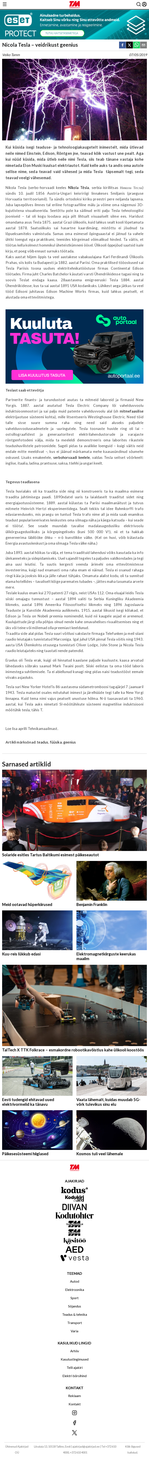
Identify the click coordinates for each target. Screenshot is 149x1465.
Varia (74, 1331)
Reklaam (74, 1396)
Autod (74, 1281)
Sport (74, 1298)
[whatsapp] (136, 45)
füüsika (56, 742)
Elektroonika (74, 1290)
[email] (143, 45)
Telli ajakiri (75, 1367)
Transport (74, 1323)
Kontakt (75, 1404)
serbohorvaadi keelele (71, 457)
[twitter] (129, 45)
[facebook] (122, 45)
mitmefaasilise (131, 411)
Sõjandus (74, 1306)
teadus (42, 742)
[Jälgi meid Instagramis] (74, 1413)
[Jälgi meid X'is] (74, 1433)
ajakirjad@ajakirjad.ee (86, 1446)
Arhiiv (74, 1351)
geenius (69, 742)
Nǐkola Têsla (78, 187)
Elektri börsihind (74, 1376)
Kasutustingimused (75, 1359)
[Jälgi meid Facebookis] (74, 1423)
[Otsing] (138, 4)
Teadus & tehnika (74, 1314)
